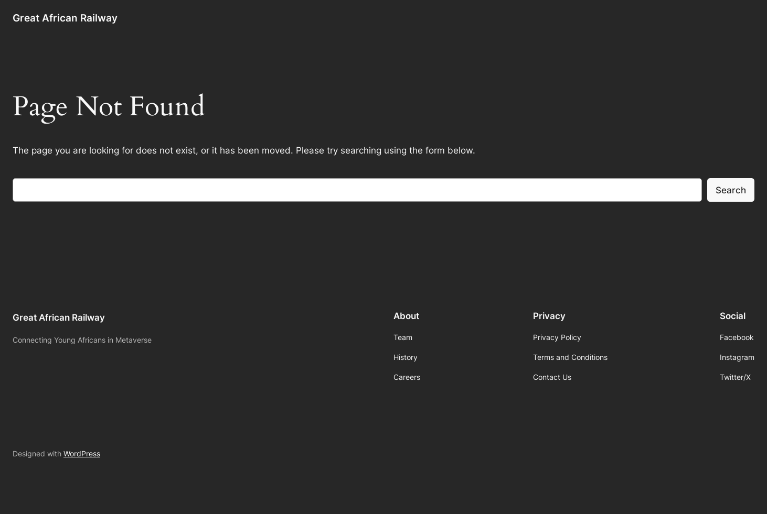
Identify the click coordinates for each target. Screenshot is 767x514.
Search (731, 190)
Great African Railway (65, 18)
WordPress (81, 453)
